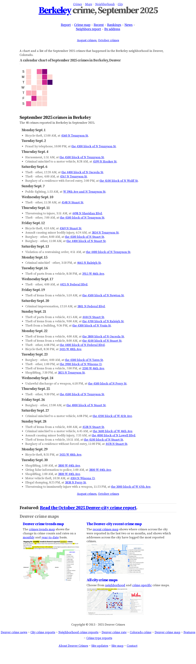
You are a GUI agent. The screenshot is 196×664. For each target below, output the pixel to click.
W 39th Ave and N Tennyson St (84, 192)
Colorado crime (140, 632)
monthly (28, 537)
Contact (132, 646)
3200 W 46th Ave (93, 368)
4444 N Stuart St (93, 317)
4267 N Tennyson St (73, 176)
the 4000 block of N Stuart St (86, 405)
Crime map (82, 25)
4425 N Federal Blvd (73, 284)
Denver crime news (14, 632)
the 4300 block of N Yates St (84, 360)
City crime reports (42, 632)
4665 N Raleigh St (89, 263)
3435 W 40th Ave (70, 349)
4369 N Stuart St (70, 228)
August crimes (86, 40)
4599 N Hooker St (105, 161)
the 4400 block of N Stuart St (86, 241)
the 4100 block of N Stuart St (102, 341)
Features (189, 632)
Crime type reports (99, 638)
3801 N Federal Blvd (91, 306)
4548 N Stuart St (72, 202)
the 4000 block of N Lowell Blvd (113, 435)
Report (66, 25)
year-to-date (50, 537)
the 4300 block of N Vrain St (91, 325)
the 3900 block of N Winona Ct (81, 364)
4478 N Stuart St (116, 444)
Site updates (99, 646)
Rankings (114, 25)
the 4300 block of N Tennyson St (93, 146)
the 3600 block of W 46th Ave (112, 431)
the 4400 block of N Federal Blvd (82, 345)
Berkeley (55, 10)
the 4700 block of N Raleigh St (103, 321)
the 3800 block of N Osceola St (103, 336)
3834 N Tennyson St (105, 233)
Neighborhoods (105, 4)
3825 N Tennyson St (71, 373)
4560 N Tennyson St (74, 136)
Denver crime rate (114, 632)
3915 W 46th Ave (93, 274)
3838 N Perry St (75, 482)
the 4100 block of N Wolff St (119, 181)
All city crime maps (102, 580)
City (120, 4)
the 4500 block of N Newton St (103, 295)
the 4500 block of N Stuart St (84, 237)
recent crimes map (105, 529)
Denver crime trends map (43, 524)
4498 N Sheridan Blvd (87, 213)
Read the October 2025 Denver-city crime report (88, 508)
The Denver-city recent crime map (114, 524)
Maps (88, 4)
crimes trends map (42, 529)
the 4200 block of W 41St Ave (112, 416)
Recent (99, 25)
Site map (117, 646)
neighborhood (115, 585)
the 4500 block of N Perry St (107, 383)
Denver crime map (167, 632)
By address (112, 29)
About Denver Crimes (73, 646)
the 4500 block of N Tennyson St (82, 157)
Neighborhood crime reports (78, 632)
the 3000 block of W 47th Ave (130, 487)
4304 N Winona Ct (82, 478)
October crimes (108, 40)
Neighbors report (88, 29)
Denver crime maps (39, 516)
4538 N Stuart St (93, 427)
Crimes (77, 4)
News (129, 25)
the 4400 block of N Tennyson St (108, 252)
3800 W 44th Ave (69, 466)
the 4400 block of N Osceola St (82, 172)
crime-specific (142, 585)
